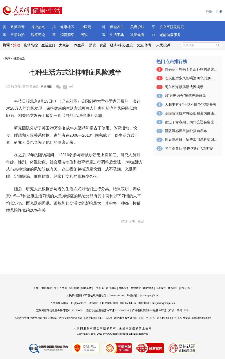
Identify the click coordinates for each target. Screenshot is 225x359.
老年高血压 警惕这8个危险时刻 (189, 148)
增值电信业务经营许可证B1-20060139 (107, 310)
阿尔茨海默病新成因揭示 (184, 87)
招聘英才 (86, 288)
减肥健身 (137, 35)
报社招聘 (74, 288)
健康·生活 (19, 58)
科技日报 (46, 86)
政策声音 (18, 27)
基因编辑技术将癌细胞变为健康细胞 (191, 113)
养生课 (79, 45)
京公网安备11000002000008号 (194, 317)
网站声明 (136, 288)
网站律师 (148, 288)
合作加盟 (111, 288)
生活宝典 (117, 35)
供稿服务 (123, 288)
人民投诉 (163, 45)
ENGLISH (186, 288)
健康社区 (67, 27)
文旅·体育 (144, 45)
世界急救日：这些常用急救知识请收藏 (191, 139)
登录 (209, 11)
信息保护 (161, 288)
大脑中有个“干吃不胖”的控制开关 (190, 104)
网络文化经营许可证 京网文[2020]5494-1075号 (85, 317)
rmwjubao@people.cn (163, 303)
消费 (92, 45)
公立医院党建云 (172, 27)
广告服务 (99, 288)
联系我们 (173, 288)
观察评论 (38, 35)
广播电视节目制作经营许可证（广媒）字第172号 (160, 310)
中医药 (86, 27)
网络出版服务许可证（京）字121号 (134, 317)
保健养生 (117, 27)
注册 (219, 11)
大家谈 (64, 45)
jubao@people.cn (149, 295)
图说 (84, 35)
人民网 (7, 58)
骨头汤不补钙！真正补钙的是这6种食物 (191, 69)
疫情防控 (31, 45)
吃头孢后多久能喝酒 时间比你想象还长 (191, 78)
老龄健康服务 (170, 35)
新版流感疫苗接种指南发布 (186, 131)
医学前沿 (18, 35)
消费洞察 (67, 35)
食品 (103, 45)
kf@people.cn (78, 303)
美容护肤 (137, 27)
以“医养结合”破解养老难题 (185, 96)
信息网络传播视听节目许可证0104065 (35, 317)
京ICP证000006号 (167, 317)
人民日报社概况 (42, 288)
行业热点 (38, 27)
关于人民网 (60, 288)
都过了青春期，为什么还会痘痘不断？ (191, 122)
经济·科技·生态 (121, 45)
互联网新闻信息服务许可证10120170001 (59, 310)
